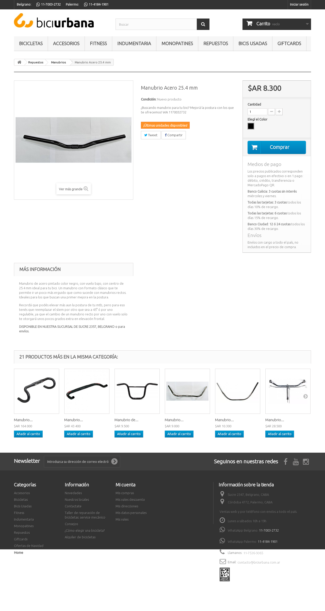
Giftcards (289, 43)
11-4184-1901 (268, 541)
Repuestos (215, 43)
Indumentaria (134, 43)
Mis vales (122, 519)
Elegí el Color (258, 119)
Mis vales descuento (130, 499)
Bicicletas (31, 43)
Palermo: (72, 4)
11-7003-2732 (269, 530)
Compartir (174, 135)
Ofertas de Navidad (28, 546)
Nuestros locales (77, 499)
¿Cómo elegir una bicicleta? (85, 530)
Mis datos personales (131, 513)
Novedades (73, 493)
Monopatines (177, 43)
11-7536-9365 (253, 552)
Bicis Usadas (252, 43)
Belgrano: (24, 4)
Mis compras (125, 493)
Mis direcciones (127, 506)
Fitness (98, 43)
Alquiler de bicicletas (80, 537)
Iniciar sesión (299, 4)
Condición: (148, 99)
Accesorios (66, 43)
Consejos (71, 524)
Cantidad (254, 104)
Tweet (150, 135)
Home (18, 552)
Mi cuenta (125, 484)
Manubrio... (23, 420)
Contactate (73, 506)
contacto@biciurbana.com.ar (258, 562)
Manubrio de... (126, 420)
